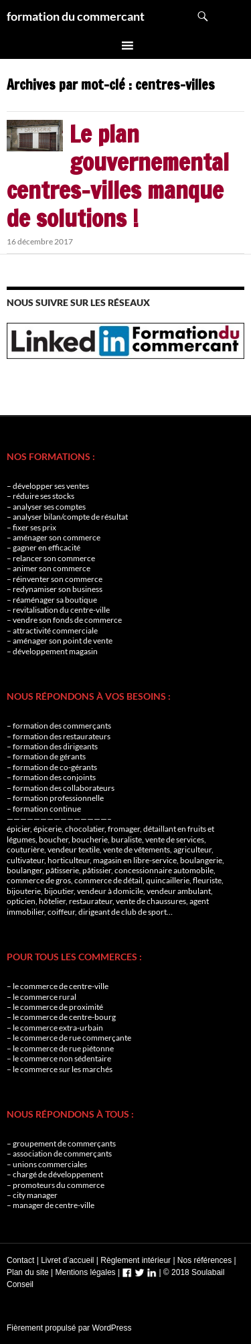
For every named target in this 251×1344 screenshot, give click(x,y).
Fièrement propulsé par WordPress (69, 1328)
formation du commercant (76, 16)
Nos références (204, 1260)
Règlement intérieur (135, 1260)
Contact (20, 1260)
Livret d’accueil (67, 1260)
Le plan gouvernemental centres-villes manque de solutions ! (118, 176)
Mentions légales (86, 1272)
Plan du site (28, 1272)
